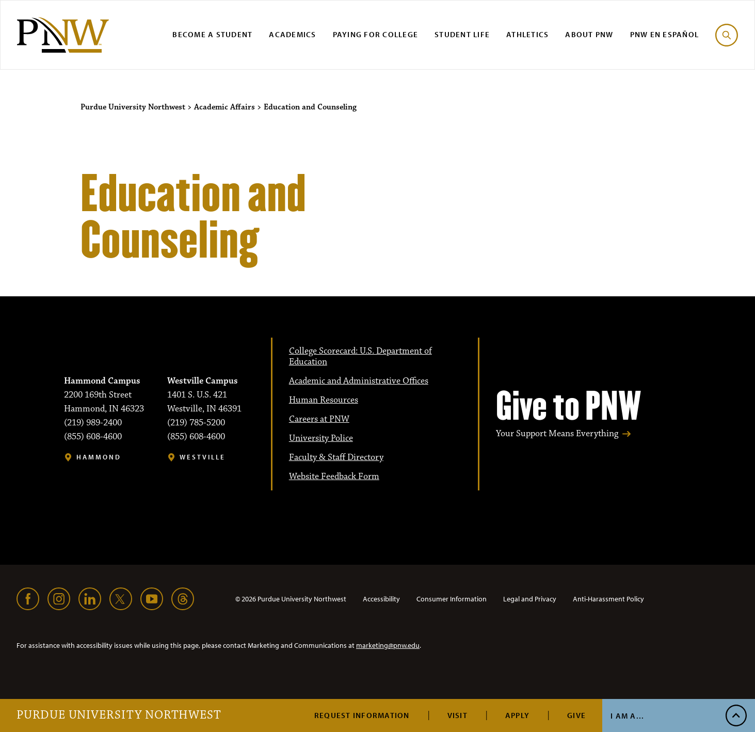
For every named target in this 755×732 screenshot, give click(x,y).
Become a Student (212, 34)
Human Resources (323, 400)
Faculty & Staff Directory (336, 457)
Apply (517, 715)
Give (576, 715)
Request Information (362, 715)
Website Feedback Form (334, 476)
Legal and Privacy (529, 598)
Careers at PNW (319, 419)
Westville (203, 457)
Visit (457, 715)
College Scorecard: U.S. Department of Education (360, 356)
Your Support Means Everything (557, 433)
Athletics (527, 34)
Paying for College (376, 34)
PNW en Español (664, 34)
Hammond (98, 457)
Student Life (462, 34)
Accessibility (381, 598)
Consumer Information (451, 598)
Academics (292, 34)
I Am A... (627, 716)
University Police (321, 438)
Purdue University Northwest (119, 715)
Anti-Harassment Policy (608, 598)
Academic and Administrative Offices (358, 381)
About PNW (589, 34)
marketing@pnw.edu (388, 645)
